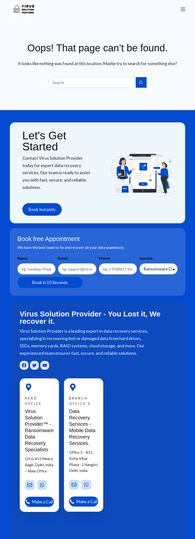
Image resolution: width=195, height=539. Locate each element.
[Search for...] (92, 82)
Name (22, 258)
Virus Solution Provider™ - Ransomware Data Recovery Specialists (39, 430)
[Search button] (141, 82)
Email (63, 258)
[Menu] (183, 9)
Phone (104, 258)
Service (145, 258)
